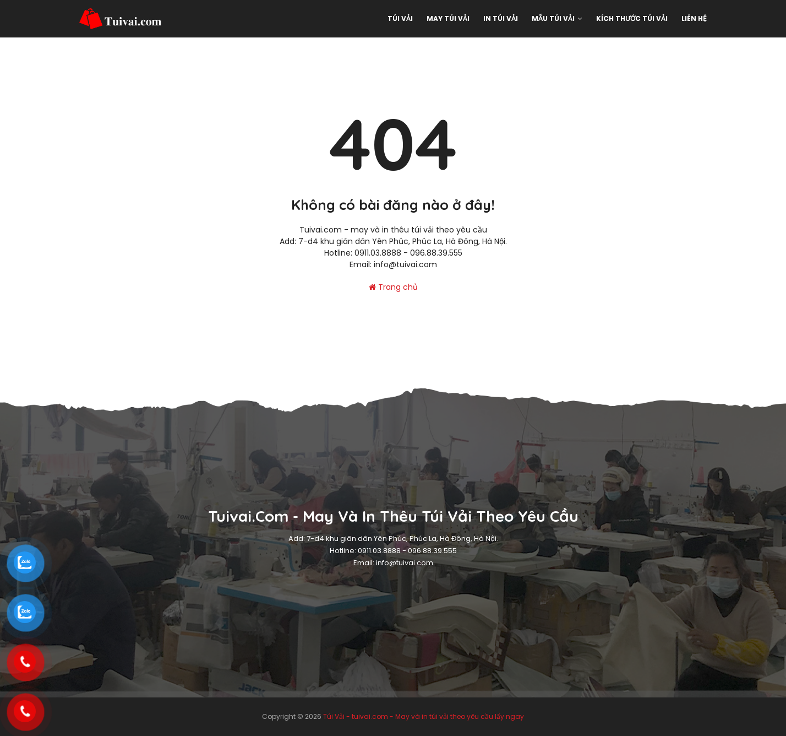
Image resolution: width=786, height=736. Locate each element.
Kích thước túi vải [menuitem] (632, 18)
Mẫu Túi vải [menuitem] (553, 18)
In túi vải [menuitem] (500, 18)
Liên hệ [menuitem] (694, 18)
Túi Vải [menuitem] (400, 18)
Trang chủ (393, 287)
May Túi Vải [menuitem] (448, 18)
